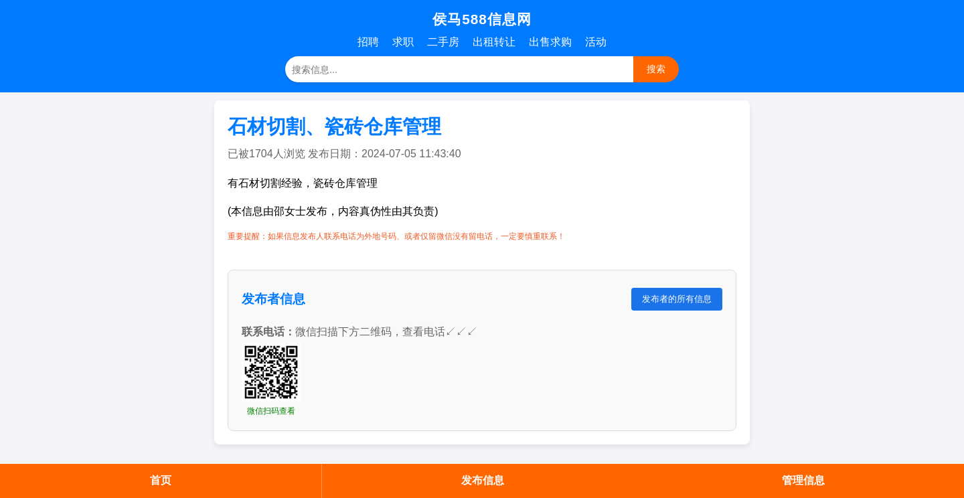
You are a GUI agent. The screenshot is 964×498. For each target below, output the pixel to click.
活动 (596, 42)
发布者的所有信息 (677, 299)
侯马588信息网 (482, 19)
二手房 (443, 42)
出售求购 (550, 42)
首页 (160, 480)
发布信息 (482, 480)
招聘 (368, 42)
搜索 (656, 69)
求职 (403, 42)
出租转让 (494, 42)
